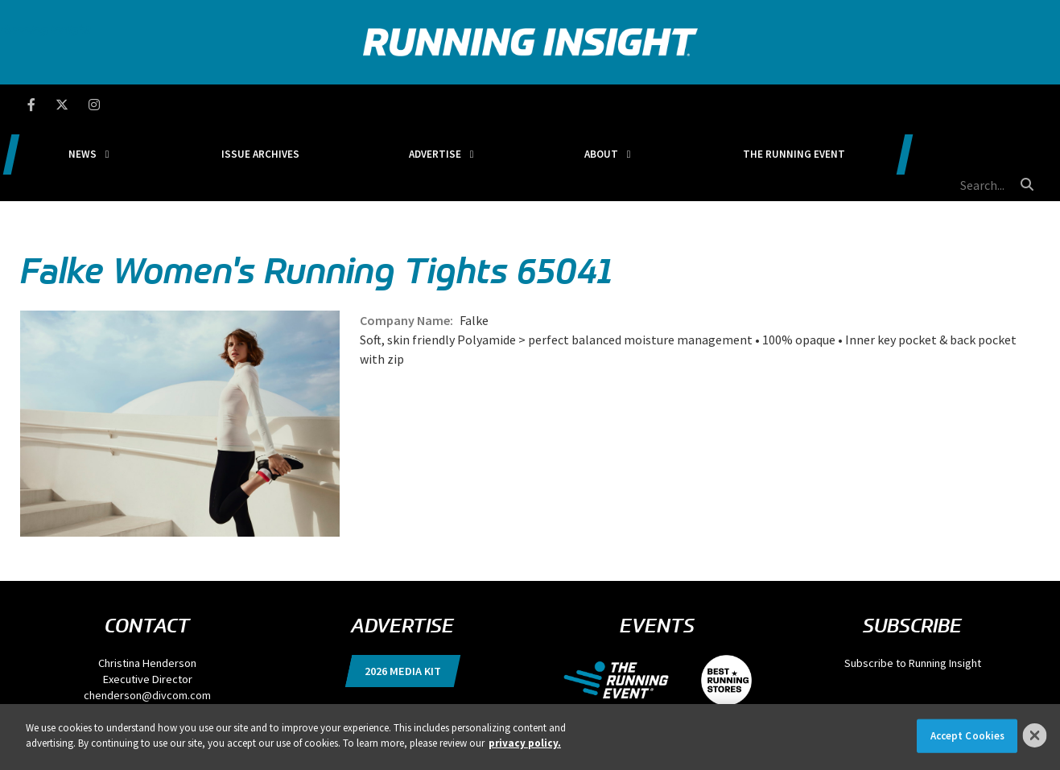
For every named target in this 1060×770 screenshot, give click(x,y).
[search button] (1024, 104)
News (221, 104)
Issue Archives (366, 104)
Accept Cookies (967, 736)
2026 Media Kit (403, 594)
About (641, 104)
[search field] (948, 105)
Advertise (507, 104)
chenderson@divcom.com (147, 618)
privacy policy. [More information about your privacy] (525, 743)
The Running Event (800, 104)
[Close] (1035, 735)
